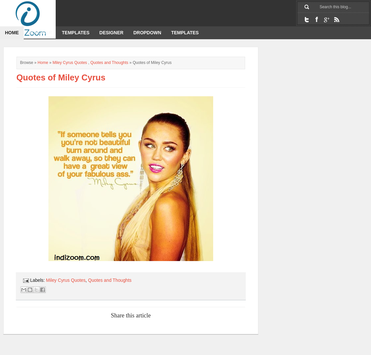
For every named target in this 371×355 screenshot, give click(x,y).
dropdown (147, 32)
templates (185, 32)
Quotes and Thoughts (109, 62)
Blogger (40, 32)
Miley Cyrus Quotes (69, 62)
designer (112, 32)
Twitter (307, 19)
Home (12, 32)
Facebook (317, 19)
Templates (76, 32)
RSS (336, 19)
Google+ (326, 19)
